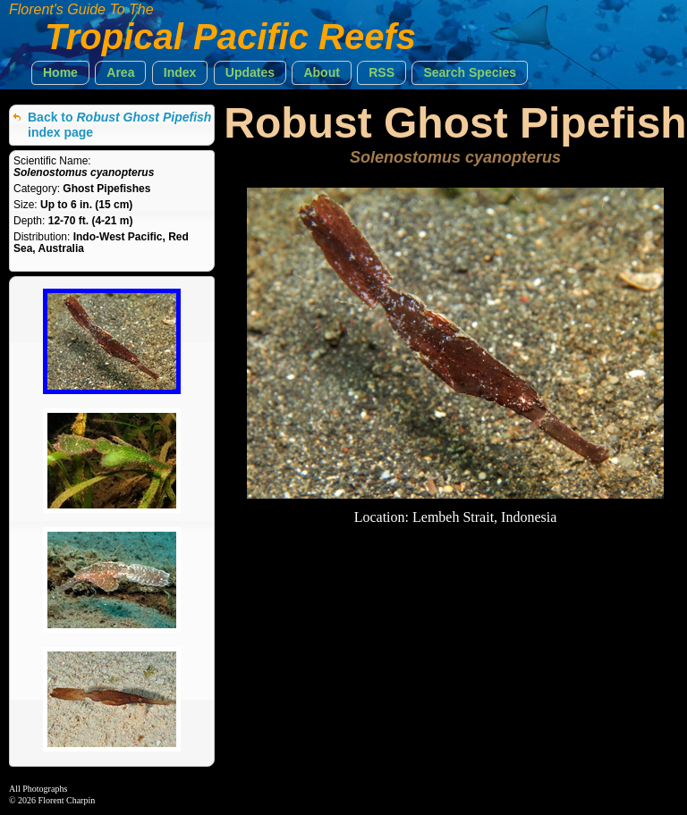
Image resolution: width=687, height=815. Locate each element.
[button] (60, 73)
